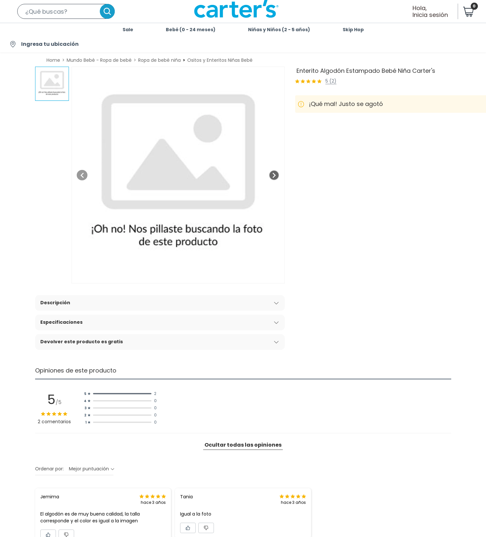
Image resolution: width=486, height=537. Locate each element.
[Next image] (274, 175)
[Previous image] (82, 175)
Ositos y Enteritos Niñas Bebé (220, 60)
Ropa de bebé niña (159, 60)
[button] (66, 11)
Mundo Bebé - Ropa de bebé (99, 60)
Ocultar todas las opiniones (243, 445)
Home (53, 60)
